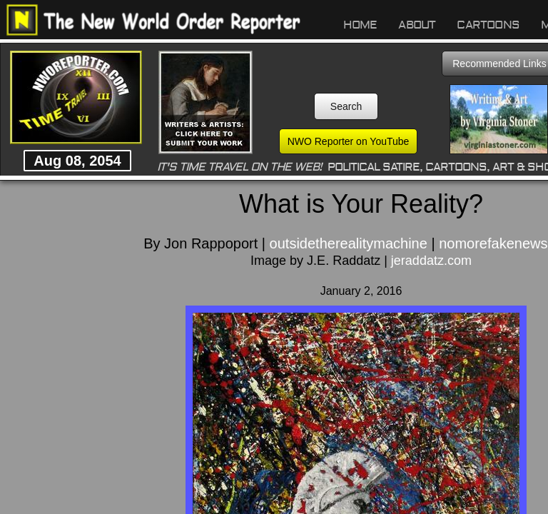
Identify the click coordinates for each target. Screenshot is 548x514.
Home (360, 25)
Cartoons (488, 25)
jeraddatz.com (431, 260)
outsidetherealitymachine (348, 243)
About (416, 25)
